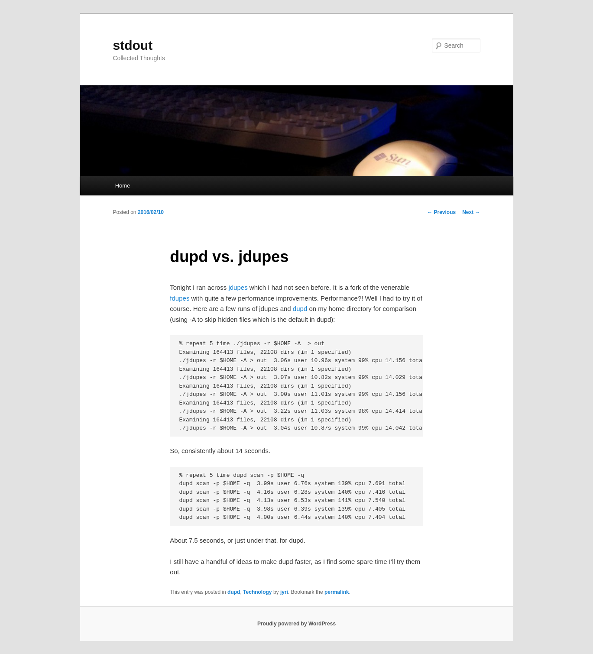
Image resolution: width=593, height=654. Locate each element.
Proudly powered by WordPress (296, 624)
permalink (336, 592)
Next (471, 212)
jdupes (237, 287)
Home (122, 185)
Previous (441, 212)
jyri (284, 592)
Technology (257, 592)
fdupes (179, 298)
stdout (133, 45)
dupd (300, 308)
